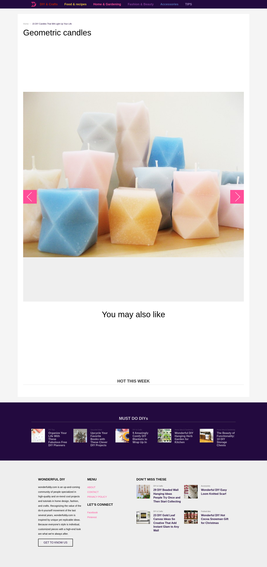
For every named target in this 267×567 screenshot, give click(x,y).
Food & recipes (75, 4)
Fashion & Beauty (141, 4)
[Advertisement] (125, 64)
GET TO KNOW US (55, 542)
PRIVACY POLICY (97, 496)
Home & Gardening (107, 4)
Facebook (92, 512)
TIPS (188, 4)
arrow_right (235, 197)
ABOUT (91, 487)
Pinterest (92, 517)
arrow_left (32, 197)
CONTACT (93, 492)
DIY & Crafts (49, 4)
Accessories (169, 4)
